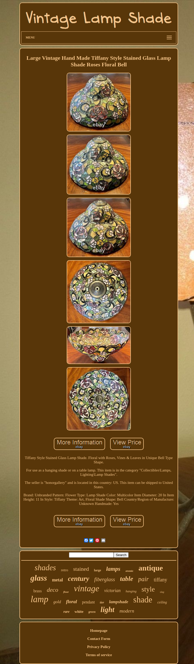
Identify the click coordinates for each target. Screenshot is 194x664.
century (78, 578)
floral (71, 601)
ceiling (162, 602)
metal (57, 579)
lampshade (118, 601)
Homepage (98, 631)
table (126, 578)
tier (102, 602)
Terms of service (99, 655)
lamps (113, 569)
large (97, 570)
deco (52, 589)
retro (64, 570)
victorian (112, 590)
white (79, 612)
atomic (129, 570)
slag (162, 592)
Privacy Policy (98, 647)
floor (66, 591)
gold (57, 601)
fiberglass (104, 579)
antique (150, 568)
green (91, 612)
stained (81, 569)
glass (38, 577)
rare (66, 612)
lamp (39, 599)
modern (126, 611)
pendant (88, 602)
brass (37, 591)
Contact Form (98, 639)
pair (143, 579)
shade (142, 599)
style (148, 589)
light (107, 609)
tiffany (160, 579)
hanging (131, 591)
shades (45, 567)
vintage (86, 588)
